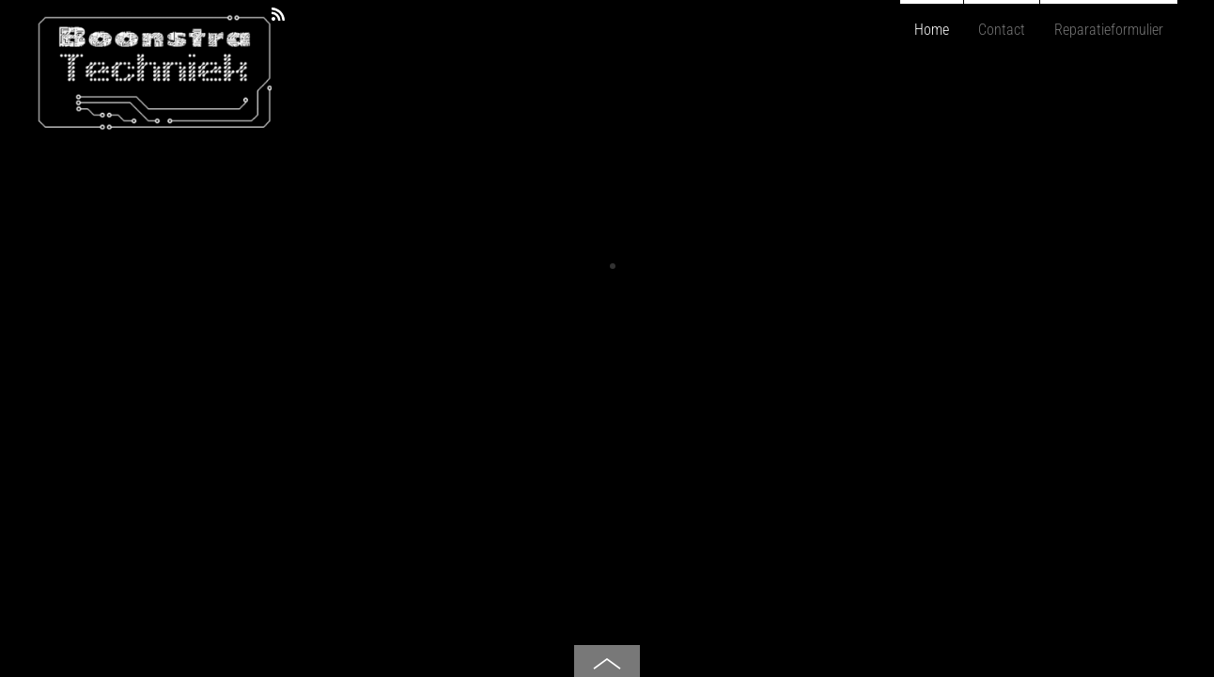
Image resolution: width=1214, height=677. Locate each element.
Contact (1001, 30)
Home (931, 30)
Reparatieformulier (1108, 30)
